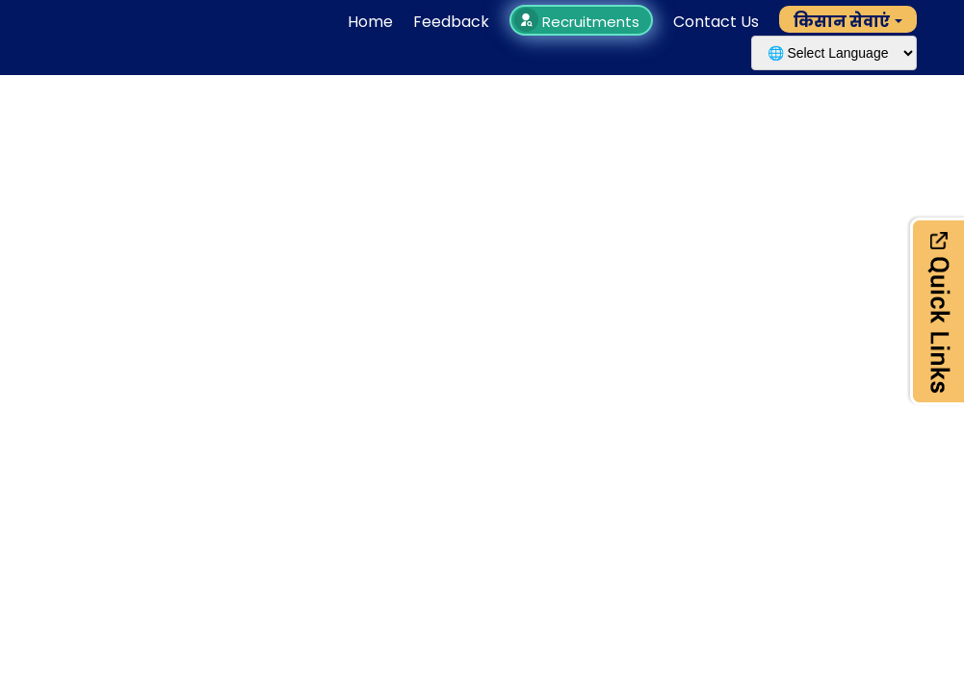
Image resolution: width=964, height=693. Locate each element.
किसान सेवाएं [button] (842, 22)
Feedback (451, 22)
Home (370, 22)
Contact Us (716, 22)
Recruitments (579, 22)
